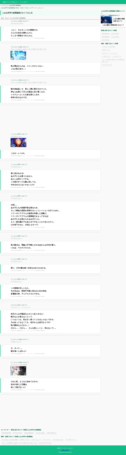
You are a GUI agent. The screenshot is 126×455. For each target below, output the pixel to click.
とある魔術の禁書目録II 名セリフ (113, 25)
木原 (12, 80)
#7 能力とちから (16, 341)
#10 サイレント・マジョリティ (20, 307)
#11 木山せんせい (16, 167)
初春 (12, 305)
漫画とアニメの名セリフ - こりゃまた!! (15, 2)
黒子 (12, 279)
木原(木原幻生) (51, 433)
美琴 (12, 21)
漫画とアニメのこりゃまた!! (65, 448)
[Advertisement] (50, 120)
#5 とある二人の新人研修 (19, 364)
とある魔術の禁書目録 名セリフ (119, 20)
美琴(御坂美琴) (6, 433)
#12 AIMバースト (16, 136)
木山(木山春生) (40, 433)
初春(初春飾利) (29, 433)
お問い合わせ (65, 450)
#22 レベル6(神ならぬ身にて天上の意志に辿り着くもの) (28, 49)
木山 (12, 134)
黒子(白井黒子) (18, 433)
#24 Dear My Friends (17, 23)
